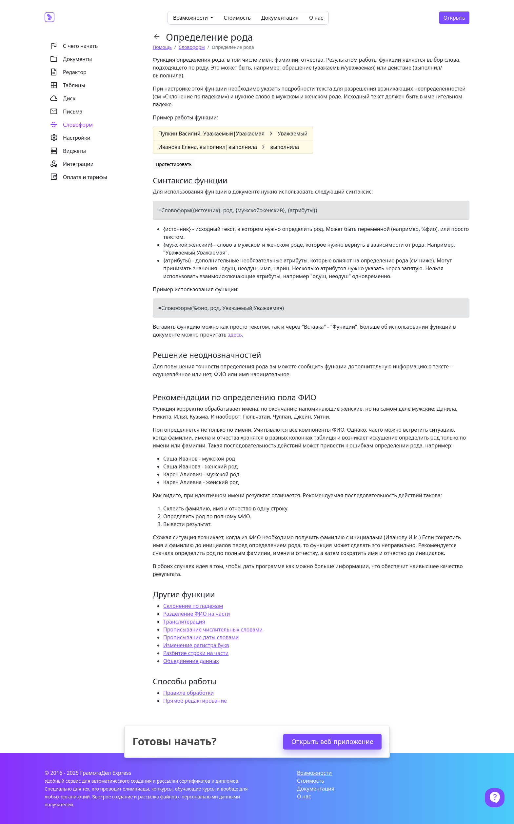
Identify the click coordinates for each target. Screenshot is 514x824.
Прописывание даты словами (201, 637)
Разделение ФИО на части (196, 613)
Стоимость (237, 17)
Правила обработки (188, 692)
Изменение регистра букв (196, 645)
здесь (235, 334)
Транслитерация (184, 621)
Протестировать (174, 164)
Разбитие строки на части (195, 653)
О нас (316, 17)
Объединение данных (191, 661)
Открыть (454, 17)
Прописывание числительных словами (213, 629)
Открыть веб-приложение (332, 741)
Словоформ (192, 47)
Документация (280, 17)
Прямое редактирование (195, 700)
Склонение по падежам (193, 605)
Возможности (314, 772)
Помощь (162, 47)
